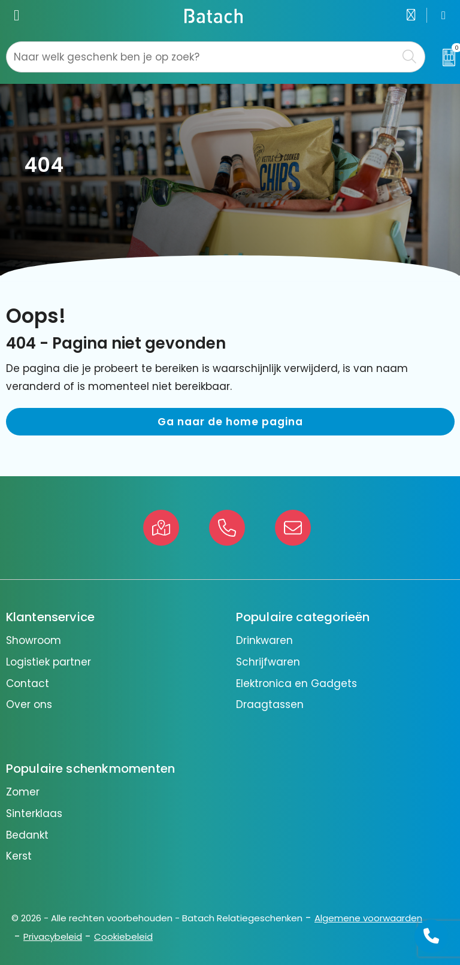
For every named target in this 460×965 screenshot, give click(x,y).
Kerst (19, 856)
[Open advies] (431, 936)
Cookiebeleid (123, 936)
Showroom (33, 640)
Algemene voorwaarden (368, 918)
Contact (27, 683)
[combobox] (202, 56)
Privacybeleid (52, 936)
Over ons (29, 704)
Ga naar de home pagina (230, 422)
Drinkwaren (264, 640)
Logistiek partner (48, 662)
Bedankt (27, 835)
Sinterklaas (34, 813)
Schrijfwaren (268, 662)
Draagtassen (270, 704)
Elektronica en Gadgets (296, 683)
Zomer (23, 792)
